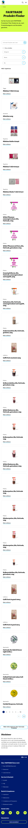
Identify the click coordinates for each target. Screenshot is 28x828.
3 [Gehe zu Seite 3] (9, 712)
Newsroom (5, 769)
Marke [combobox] (5, 57)
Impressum (6, 794)
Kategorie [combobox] (6, 52)
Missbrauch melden (7, 804)
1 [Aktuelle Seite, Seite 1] (3, 712)
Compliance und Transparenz (10, 801)
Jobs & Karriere (6, 772)
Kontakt (5, 780)
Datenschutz (6, 797)
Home (4, 6)
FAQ (4, 783)
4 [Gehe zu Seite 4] (12, 712)
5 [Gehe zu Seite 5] (15, 712)
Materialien (6, 786)
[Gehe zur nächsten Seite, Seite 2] (24, 716)
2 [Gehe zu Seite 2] (6, 712)
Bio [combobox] (5, 63)
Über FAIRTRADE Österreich (9, 766)
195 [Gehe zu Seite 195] (20, 712)
